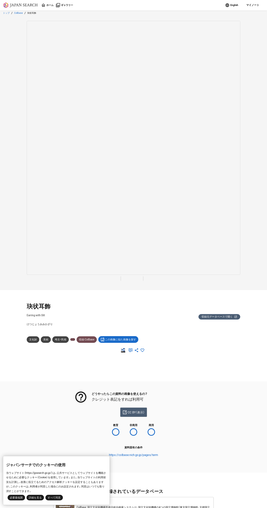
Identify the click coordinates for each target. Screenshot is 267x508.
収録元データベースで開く (219, 316)
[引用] (131, 350)
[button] (251, 5)
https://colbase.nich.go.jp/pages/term (133, 455)
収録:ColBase (86, 339)
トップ (6, 13)
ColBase (18, 13)
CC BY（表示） (134, 412)
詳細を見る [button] (35, 497)
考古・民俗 (60, 339)
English (230, 5)
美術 (45, 339)
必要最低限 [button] (16, 497)
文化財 (33, 339)
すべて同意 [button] (54, 497)
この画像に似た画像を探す (118, 339)
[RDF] (124, 350)
